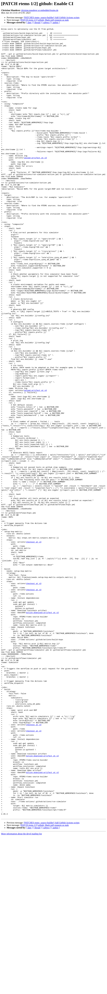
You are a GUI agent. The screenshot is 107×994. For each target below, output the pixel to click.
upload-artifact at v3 (35, 184)
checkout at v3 (33, 645)
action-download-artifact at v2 (42, 729)
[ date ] (29, 22)
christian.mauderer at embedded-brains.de (39, 10)
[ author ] (55, 22)
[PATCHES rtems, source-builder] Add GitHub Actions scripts (52, 17)
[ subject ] (46, 22)
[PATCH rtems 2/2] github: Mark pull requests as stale (44, 20)
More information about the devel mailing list (21, 991)
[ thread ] (37, 22)
